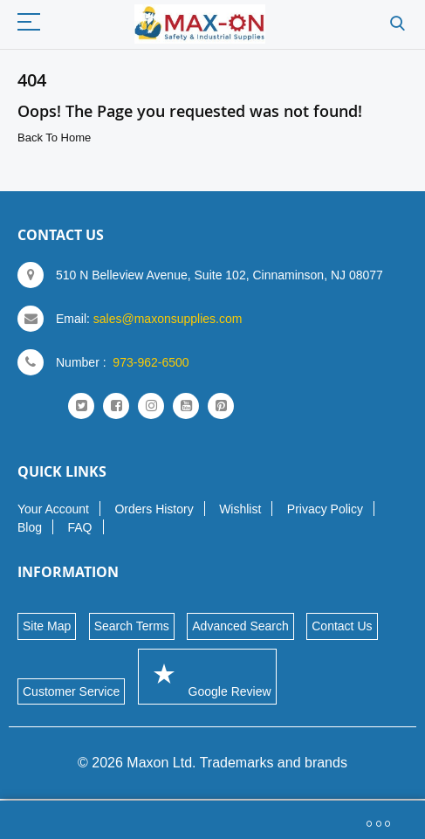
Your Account (53, 509)
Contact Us (342, 626)
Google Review (207, 676)
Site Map (47, 626)
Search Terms (131, 626)
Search (397, 24)
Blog (29, 527)
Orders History (153, 509)
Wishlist (240, 509)
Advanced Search (240, 626)
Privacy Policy (325, 509)
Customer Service (71, 691)
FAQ (79, 527)
